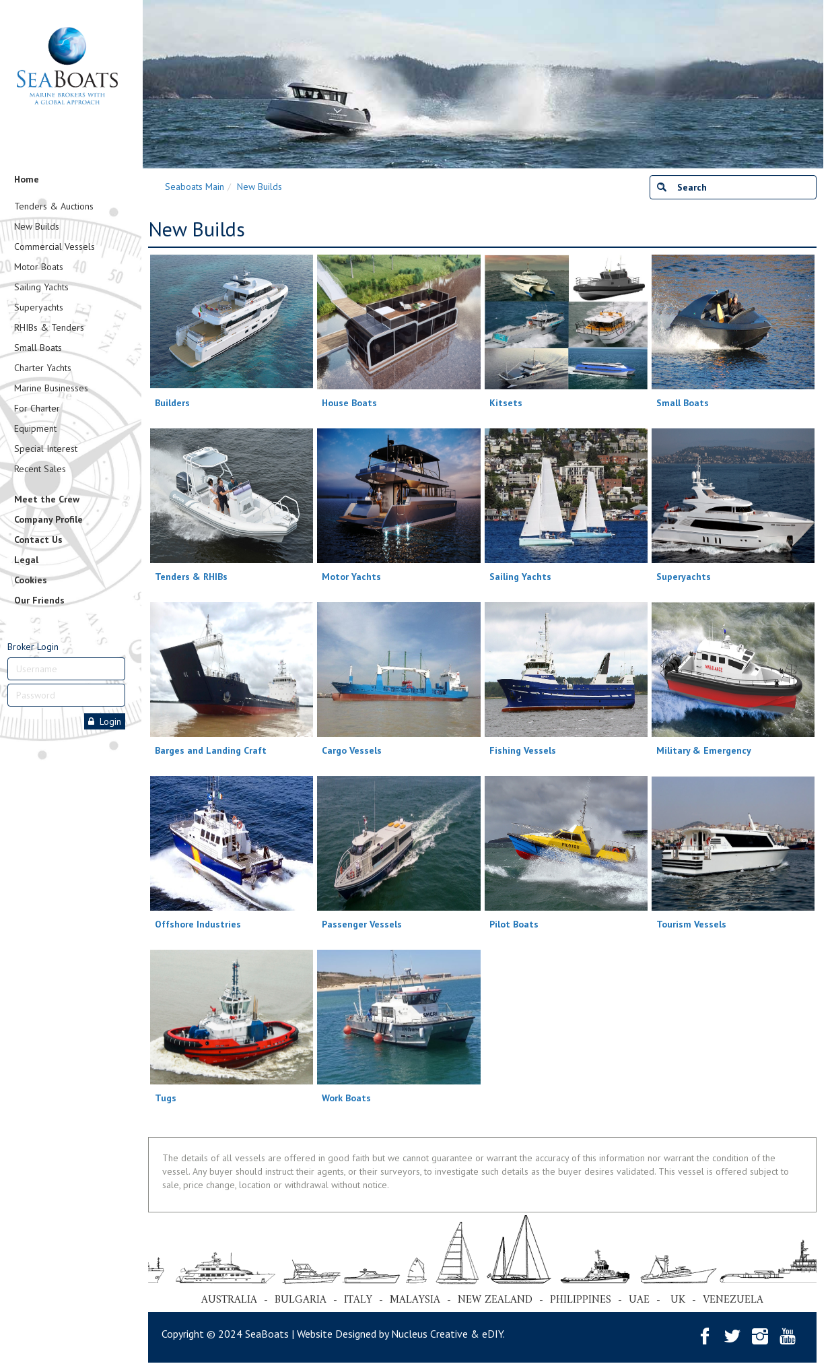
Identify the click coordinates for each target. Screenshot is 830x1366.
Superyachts (38, 307)
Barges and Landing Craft (211, 750)
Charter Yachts (42, 368)
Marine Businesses (51, 388)
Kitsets (505, 403)
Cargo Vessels (352, 750)
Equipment (35, 428)
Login (104, 721)
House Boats (349, 403)
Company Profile (48, 519)
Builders (172, 403)
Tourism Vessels (691, 924)
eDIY (492, 1333)
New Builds (36, 226)
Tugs (165, 1098)
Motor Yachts (351, 577)
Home (26, 179)
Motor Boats (38, 267)
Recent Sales (40, 469)
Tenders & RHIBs (191, 577)
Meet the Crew (46, 499)
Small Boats (38, 348)
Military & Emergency (703, 750)
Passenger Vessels (362, 924)
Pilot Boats (514, 924)
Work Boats (346, 1098)
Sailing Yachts (41, 287)
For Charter (37, 408)
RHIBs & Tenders (49, 327)
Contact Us (38, 539)
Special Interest (45, 449)
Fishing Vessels (522, 750)
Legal (26, 560)
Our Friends (39, 600)
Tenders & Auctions (54, 206)
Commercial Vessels (54, 246)
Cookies (30, 580)
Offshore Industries (198, 924)
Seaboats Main (194, 187)
